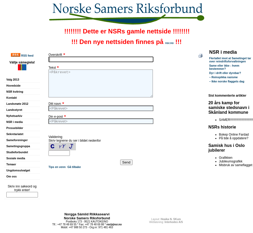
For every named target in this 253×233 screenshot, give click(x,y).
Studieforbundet (17, 152)
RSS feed (27, 55)
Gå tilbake (74, 166)
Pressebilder (14, 128)
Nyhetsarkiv (14, 115)
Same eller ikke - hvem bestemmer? (224, 67)
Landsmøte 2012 (17, 103)
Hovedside (13, 85)
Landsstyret (14, 109)
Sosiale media (15, 158)
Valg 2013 (12, 79)
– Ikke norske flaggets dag (226, 81)
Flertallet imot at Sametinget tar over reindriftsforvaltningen (230, 60)
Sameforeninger (17, 140)
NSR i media (14, 121)
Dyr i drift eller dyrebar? (225, 73)
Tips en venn (57, 166)
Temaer (11, 164)
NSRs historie (222, 127)
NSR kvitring (14, 91)
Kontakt (11, 97)
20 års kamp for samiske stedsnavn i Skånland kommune (229, 108)
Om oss (11, 176)
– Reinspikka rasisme (223, 77)
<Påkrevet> (100, 83)
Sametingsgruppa (18, 146)
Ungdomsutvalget (18, 170)
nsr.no (169, 42)
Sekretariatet (14, 134)
